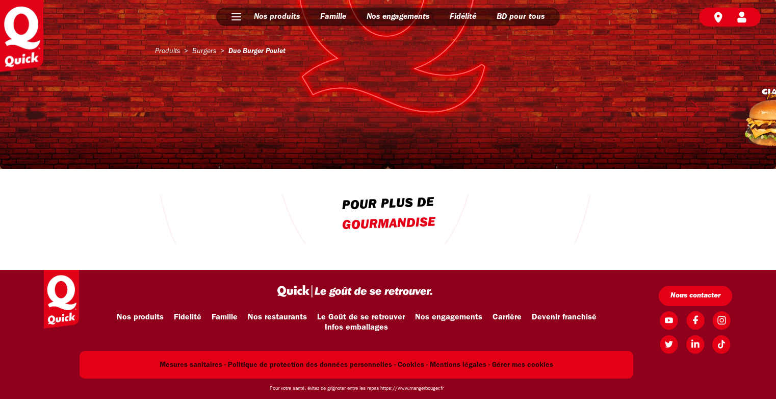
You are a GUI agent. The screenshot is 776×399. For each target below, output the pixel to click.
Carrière (507, 317)
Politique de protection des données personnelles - (312, 365)
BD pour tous (521, 17)
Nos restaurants (277, 317)
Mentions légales (458, 365)
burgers (204, 51)
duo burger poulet (257, 51)
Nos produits (277, 17)
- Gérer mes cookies (520, 365)
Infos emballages (356, 327)
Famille (333, 17)
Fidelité (187, 317)
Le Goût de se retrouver (361, 317)
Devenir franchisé (564, 317)
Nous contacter (695, 296)
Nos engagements (398, 17)
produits (167, 51)
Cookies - (413, 365)
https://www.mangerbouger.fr (412, 388)
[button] (236, 16)
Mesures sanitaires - (193, 365)
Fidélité (463, 17)
